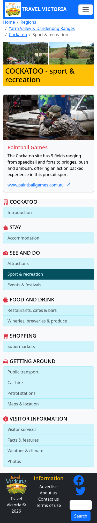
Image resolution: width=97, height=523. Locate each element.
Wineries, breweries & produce (37, 321)
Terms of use (48, 505)
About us (48, 493)
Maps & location (23, 404)
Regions (28, 22)
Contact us (48, 499)
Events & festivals (24, 285)
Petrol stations (21, 393)
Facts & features (23, 440)
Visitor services (22, 429)
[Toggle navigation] (85, 9)
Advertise (48, 486)
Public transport (23, 372)
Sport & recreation (25, 274)
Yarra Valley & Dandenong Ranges (42, 28)
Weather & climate (25, 451)
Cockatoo (18, 34)
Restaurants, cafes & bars (32, 310)
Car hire (15, 382)
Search (80, 516)
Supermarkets (21, 346)
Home (9, 22)
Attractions (18, 263)
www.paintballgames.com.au (39, 185)
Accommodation (23, 238)
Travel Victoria (36, 9)
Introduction (20, 212)
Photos (14, 461)
